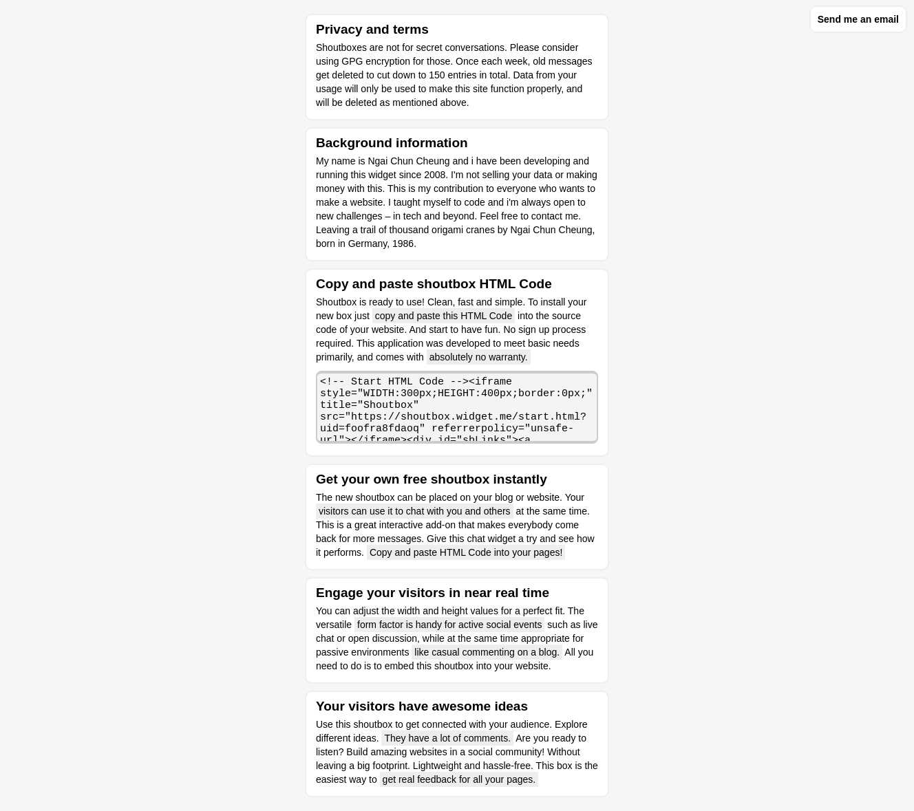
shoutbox (372, 724)
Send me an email (858, 19)
